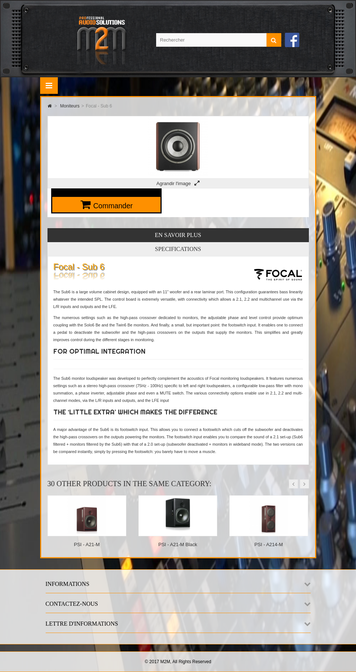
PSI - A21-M (87, 544)
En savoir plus (178, 235)
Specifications (178, 249)
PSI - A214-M (268, 544)
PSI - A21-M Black (177, 544)
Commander (113, 206)
